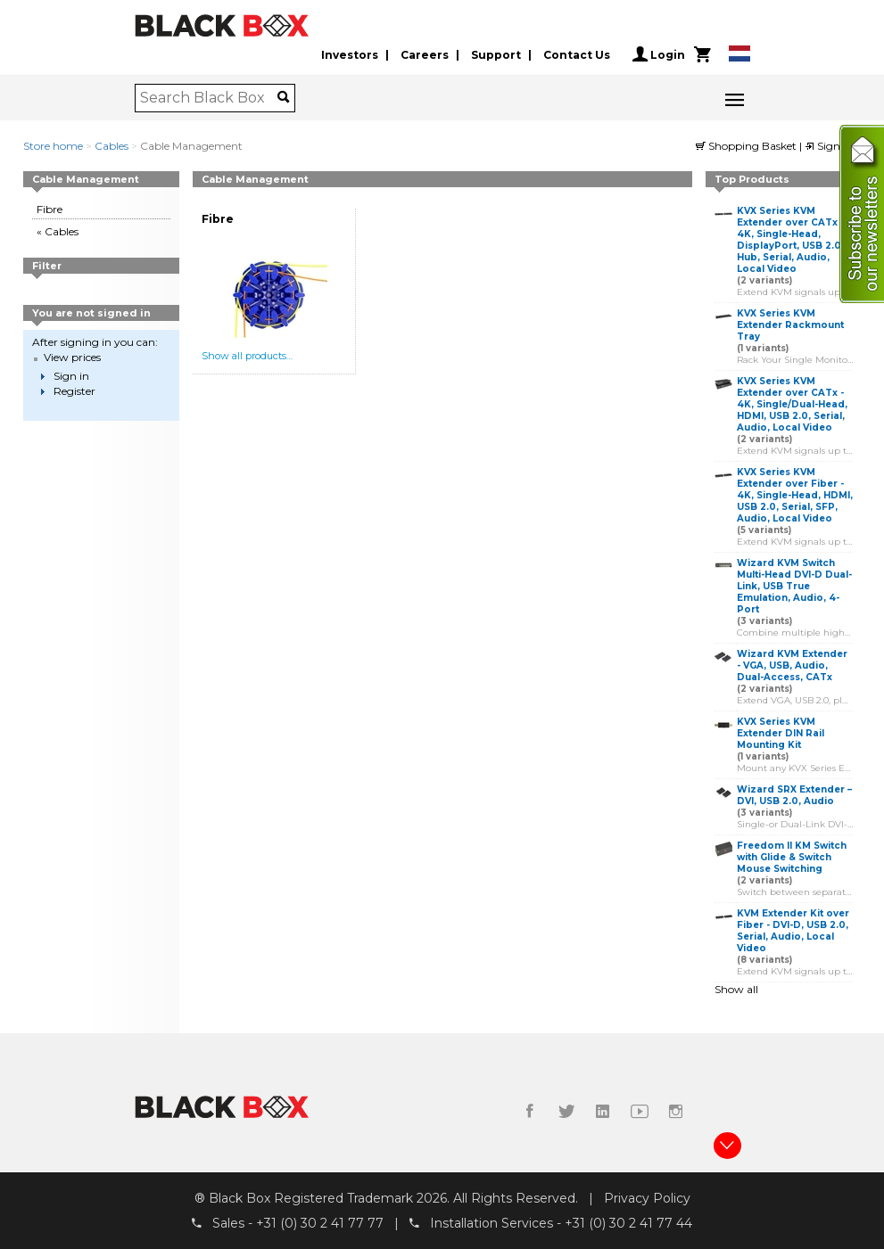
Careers (425, 55)
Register (74, 391)
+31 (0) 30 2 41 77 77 (320, 1223)
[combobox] (209, 98)
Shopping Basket (747, 145)
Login (658, 54)
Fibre (49, 209)
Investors (349, 55)
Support (496, 55)
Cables (111, 145)
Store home (53, 145)
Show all (736, 989)
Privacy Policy (647, 1198)
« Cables (57, 231)
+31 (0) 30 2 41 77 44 (628, 1223)
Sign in (829, 145)
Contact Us (576, 55)
